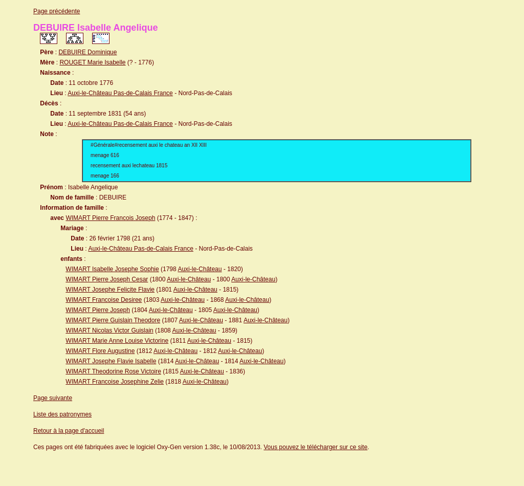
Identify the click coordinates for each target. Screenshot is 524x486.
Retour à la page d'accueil (68, 430)
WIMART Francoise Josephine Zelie (115, 381)
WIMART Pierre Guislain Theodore (113, 320)
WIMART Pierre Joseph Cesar (107, 279)
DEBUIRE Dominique (87, 52)
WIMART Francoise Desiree (104, 299)
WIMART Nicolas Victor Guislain (109, 330)
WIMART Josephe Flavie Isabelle (111, 361)
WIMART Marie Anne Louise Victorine (117, 340)
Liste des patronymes (62, 414)
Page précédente (56, 11)
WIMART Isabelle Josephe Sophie (112, 269)
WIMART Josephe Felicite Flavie (110, 289)
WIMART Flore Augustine (100, 351)
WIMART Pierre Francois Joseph (110, 218)
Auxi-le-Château (200, 269)
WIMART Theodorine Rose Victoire (113, 371)
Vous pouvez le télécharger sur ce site (315, 447)
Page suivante (52, 398)
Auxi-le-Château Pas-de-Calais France (120, 93)
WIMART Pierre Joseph (98, 310)
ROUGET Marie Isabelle (92, 62)
